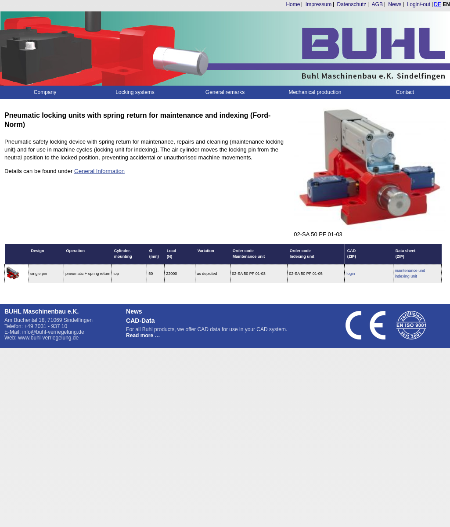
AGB (377, 4)
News (394, 4)
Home (293, 4)
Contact (405, 92)
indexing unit (406, 276)
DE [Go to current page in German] (437, 4)
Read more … (143, 335)
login (350, 273)
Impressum (318, 4)
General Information (99, 171)
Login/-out (418, 4)
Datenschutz (352, 4)
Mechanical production (314, 92)
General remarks (225, 92)
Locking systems (135, 92)
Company (45, 92)
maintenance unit (410, 270)
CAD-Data (140, 320)
